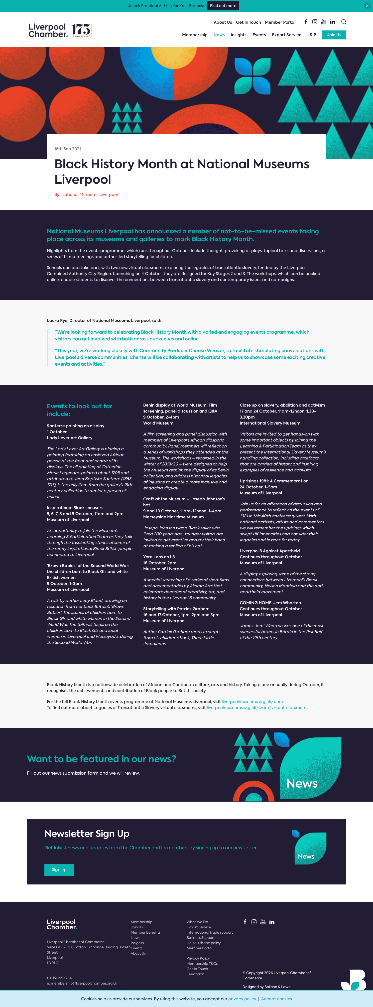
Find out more (223, 5)
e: (82, 983)
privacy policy (242, 999)
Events (259, 35)
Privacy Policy (198, 958)
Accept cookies (276, 999)
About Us (223, 22)
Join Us (334, 35)
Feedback (195, 974)
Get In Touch (248, 22)
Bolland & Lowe (277, 987)
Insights (239, 35)
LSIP (311, 35)
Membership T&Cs (202, 963)
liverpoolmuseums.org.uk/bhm (252, 701)
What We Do (197, 922)
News (219, 35)
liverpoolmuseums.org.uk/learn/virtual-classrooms (257, 707)
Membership (195, 35)
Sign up (59, 869)
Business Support (201, 937)
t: (59, 978)
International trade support (210, 932)
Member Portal (280, 22)
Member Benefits (145, 932)
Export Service (286, 35)
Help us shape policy (204, 943)
